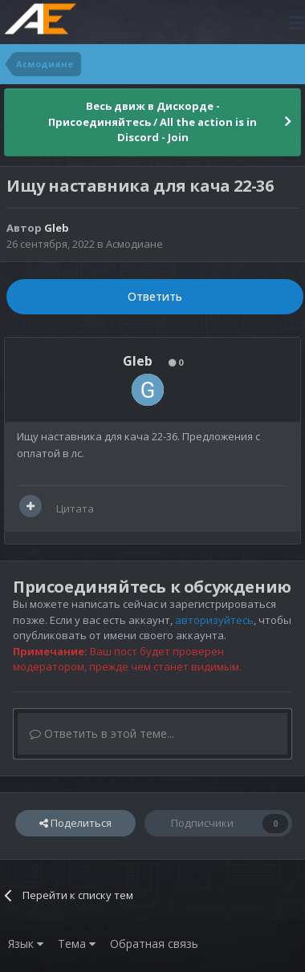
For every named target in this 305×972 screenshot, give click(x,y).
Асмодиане (134, 244)
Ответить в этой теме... (102, 733)
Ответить (155, 296)
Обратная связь (154, 943)
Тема (77, 943)
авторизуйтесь (214, 620)
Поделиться (75, 823)
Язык (25, 943)
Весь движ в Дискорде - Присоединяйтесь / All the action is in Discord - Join (152, 121)
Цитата (75, 508)
